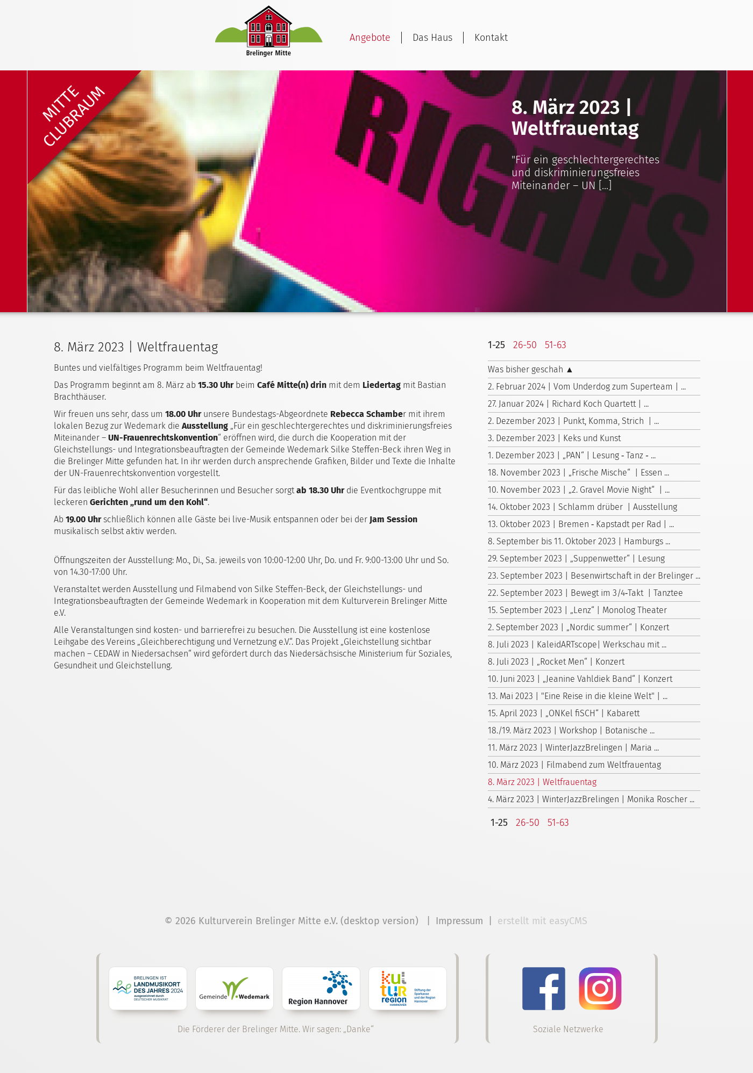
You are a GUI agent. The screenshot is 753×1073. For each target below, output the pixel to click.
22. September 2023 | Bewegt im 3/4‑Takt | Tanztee (585, 593)
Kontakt (491, 38)
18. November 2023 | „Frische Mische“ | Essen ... (578, 472)
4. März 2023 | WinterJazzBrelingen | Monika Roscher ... (591, 799)
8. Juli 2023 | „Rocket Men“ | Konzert (556, 662)
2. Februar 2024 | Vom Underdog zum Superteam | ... (587, 386)
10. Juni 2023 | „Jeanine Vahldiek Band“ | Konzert (580, 679)
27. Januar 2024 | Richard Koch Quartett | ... (568, 404)
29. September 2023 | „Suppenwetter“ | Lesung (576, 558)
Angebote (370, 38)
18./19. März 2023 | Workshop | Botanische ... (571, 730)
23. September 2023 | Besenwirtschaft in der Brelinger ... (594, 576)
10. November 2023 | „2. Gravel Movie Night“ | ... (579, 490)
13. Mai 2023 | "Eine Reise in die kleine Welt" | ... (577, 696)
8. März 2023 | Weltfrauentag (542, 782)
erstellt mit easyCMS (544, 921)
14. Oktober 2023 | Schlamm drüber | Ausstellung (582, 507)
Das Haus (432, 38)
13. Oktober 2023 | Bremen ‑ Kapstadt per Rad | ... (581, 524)
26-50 (525, 345)
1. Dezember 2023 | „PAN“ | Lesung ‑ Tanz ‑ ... (572, 455)
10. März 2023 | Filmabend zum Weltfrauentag (574, 765)
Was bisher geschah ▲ (531, 369)
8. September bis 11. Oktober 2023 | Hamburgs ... (579, 541)
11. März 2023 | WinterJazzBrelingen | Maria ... (573, 748)
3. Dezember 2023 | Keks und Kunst (554, 438)
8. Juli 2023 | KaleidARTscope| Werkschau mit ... (577, 644)
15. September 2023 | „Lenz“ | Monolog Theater (577, 610)
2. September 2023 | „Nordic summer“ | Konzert (578, 627)
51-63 (555, 345)
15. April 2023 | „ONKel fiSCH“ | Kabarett (564, 713)
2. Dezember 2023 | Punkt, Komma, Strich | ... (573, 421)
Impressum (459, 921)
